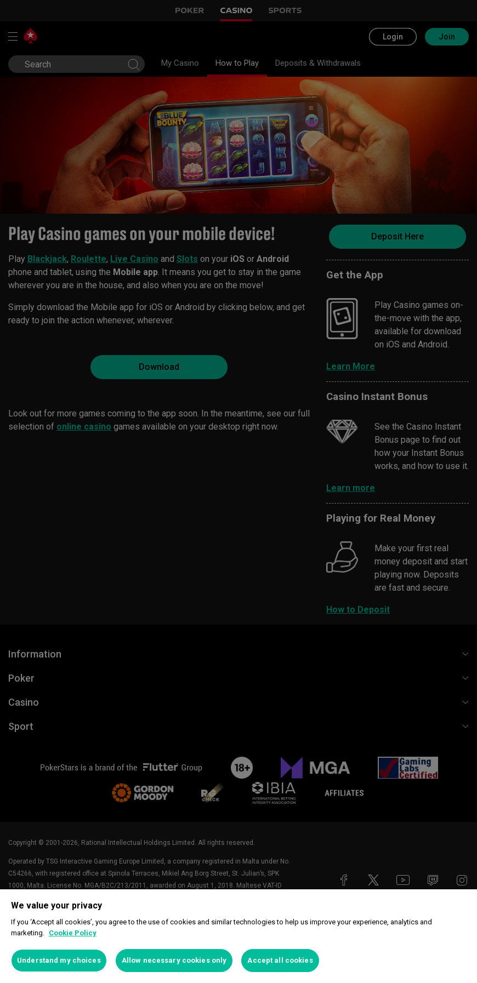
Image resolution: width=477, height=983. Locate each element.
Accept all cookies (280, 960)
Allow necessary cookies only (174, 960)
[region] (238, 936)
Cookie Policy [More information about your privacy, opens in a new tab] (72, 933)
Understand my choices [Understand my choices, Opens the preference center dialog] (59, 960)
